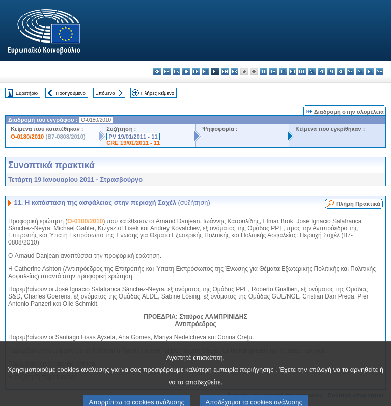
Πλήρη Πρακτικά (358, 204)
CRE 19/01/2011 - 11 (133, 143)
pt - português (331, 71)
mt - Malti (302, 71)
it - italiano (263, 71)
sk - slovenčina (350, 71)
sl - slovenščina (360, 71)
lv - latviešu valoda (273, 71)
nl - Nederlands (312, 71)
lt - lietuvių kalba (283, 71)
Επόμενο (105, 93)
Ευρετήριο (27, 93)
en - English (225, 71)
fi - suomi (370, 71)
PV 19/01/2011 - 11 (132, 136)
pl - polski (321, 71)
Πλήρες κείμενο (157, 93)
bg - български (157, 71)
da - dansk (186, 71)
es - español (167, 71)
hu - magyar (292, 71)
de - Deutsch (196, 71)
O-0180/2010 (27, 136)
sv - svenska (379, 71)
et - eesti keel (205, 71)
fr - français (234, 71)
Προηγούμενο (70, 93)
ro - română (341, 71)
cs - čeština (176, 71)
